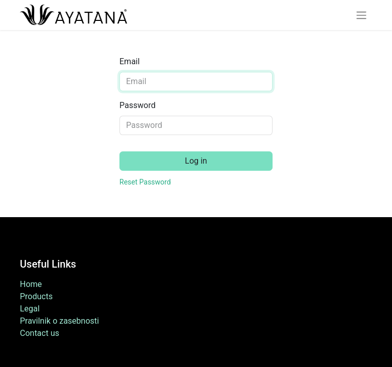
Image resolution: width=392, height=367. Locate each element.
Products (36, 296)
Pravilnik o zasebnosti (59, 321)
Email (129, 61)
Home (31, 284)
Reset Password (145, 182)
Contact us (39, 333)
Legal (30, 308)
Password (137, 105)
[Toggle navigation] (361, 15)
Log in (196, 161)
